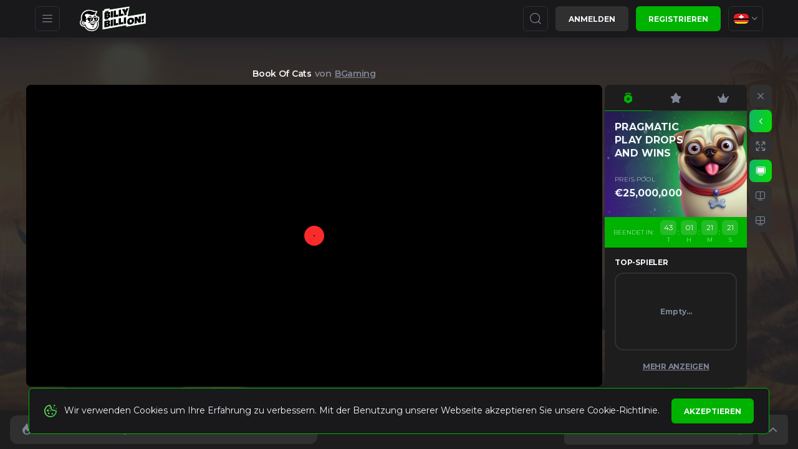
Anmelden (592, 19)
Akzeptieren (712, 411)
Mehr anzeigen (676, 366)
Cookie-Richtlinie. (623, 410)
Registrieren (678, 19)
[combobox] (745, 18)
